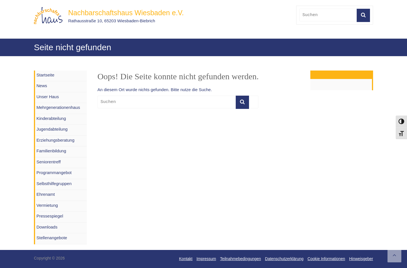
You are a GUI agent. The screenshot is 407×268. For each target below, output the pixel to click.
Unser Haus (47, 96)
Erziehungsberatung (55, 140)
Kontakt (185, 258)
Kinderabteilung (51, 118)
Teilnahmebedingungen (240, 258)
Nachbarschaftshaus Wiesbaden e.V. (126, 13)
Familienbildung (51, 150)
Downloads (46, 227)
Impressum (206, 258)
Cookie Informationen (326, 258)
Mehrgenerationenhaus (58, 107)
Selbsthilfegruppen (54, 183)
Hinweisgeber (361, 258)
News (41, 85)
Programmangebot (54, 172)
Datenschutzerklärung (284, 258)
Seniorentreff (48, 161)
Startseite (45, 75)
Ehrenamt (45, 194)
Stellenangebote (51, 237)
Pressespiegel (49, 216)
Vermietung (47, 205)
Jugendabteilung (52, 129)
